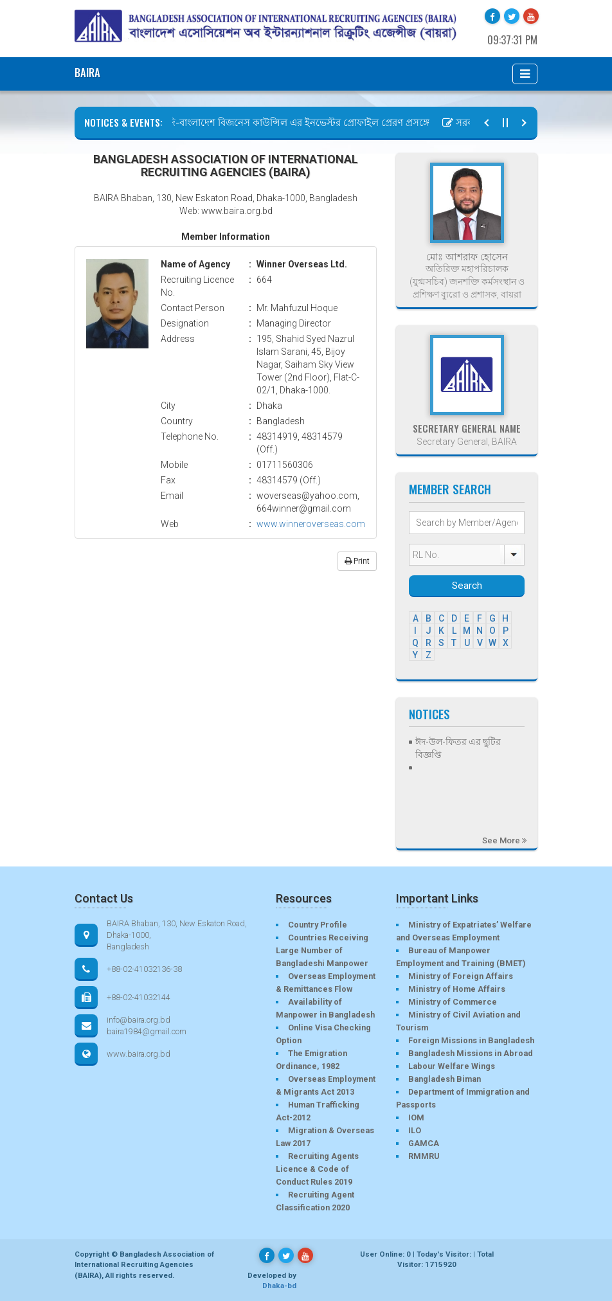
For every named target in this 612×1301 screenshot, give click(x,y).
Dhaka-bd (279, 1285)
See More (504, 840)
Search (467, 585)
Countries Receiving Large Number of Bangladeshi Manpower (322, 950)
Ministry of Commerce (452, 1002)
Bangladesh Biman (444, 1079)
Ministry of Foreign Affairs (460, 976)
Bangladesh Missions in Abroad (470, 1053)
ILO (414, 1130)
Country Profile (317, 924)
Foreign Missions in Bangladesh (471, 1040)
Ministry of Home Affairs (456, 989)
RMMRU (423, 1156)
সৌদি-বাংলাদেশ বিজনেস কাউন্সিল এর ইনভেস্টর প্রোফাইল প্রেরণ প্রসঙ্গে (291, 123)
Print (357, 561)
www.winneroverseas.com (310, 524)
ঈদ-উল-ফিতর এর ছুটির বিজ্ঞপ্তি (458, 748)
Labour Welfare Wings (451, 1066)
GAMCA (423, 1143)
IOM (416, 1117)
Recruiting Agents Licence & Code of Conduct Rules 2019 (317, 1169)
